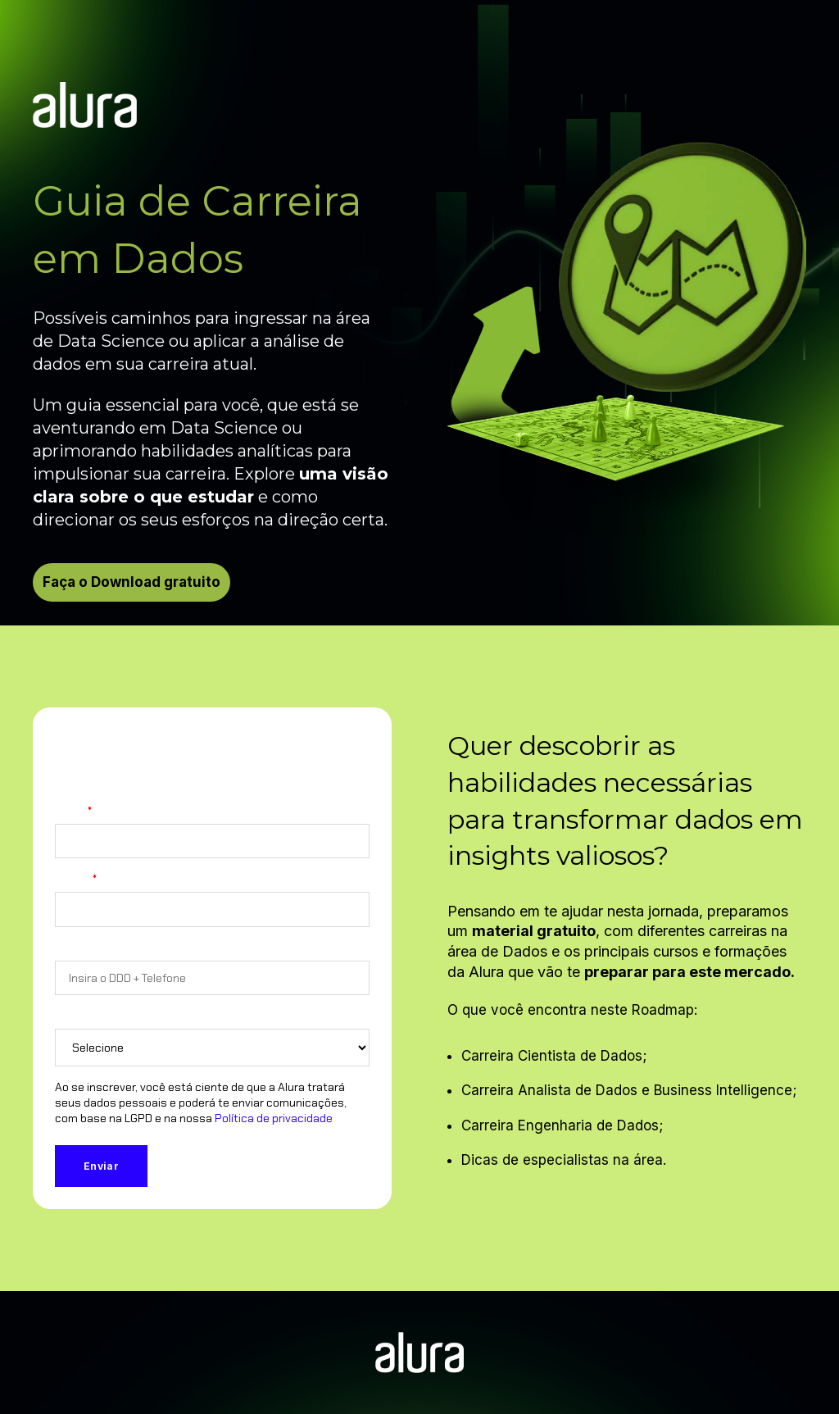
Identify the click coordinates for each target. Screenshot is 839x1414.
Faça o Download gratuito (131, 582)
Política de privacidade (274, 1118)
